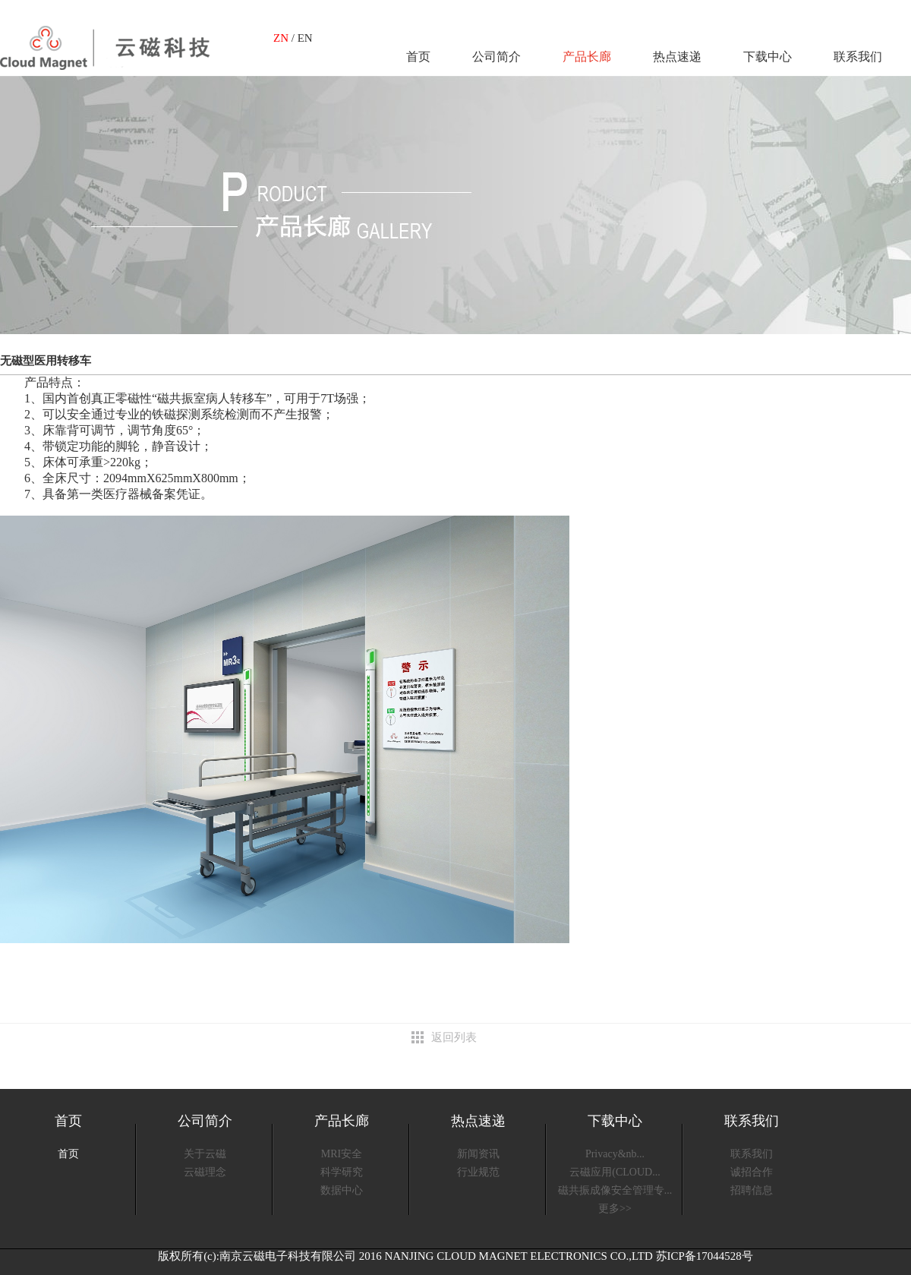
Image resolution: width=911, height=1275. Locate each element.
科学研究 (341, 1172)
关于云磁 (205, 1154)
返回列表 (454, 1037)
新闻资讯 (478, 1154)
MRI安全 (341, 1154)
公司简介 (496, 56)
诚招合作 (751, 1172)
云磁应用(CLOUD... (614, 1172)
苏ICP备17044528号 (704, 1256)
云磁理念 (205, 1172)
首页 (418, 56)
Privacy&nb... (615, 1154)
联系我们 (858, 56)
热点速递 (677, 56)
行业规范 (478, 1172)
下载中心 (767, 56)
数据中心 (341, 1190)
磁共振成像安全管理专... (615, 1190)
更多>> (615, 1208)
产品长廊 (587, 56)
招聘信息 (751, 1190)
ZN (280, 38)
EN (305, 38)
